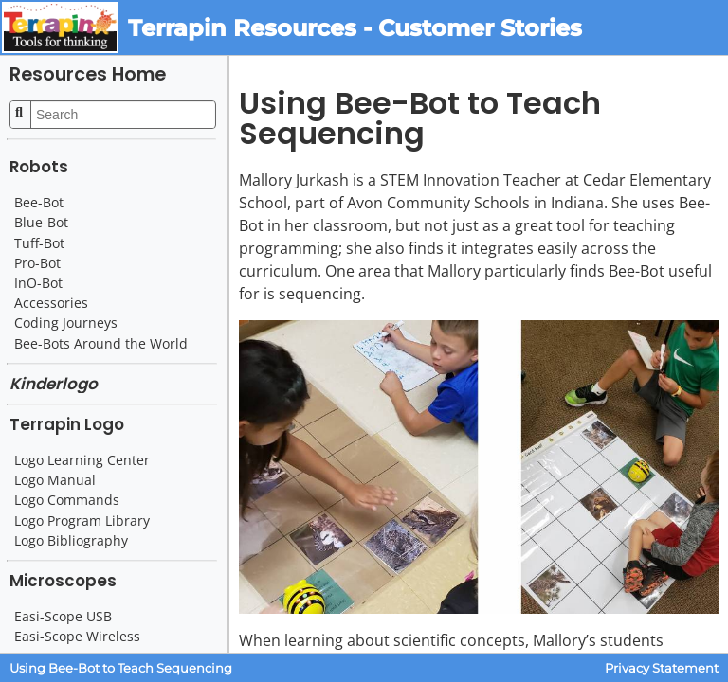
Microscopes (63, 580)
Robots (38, 166)
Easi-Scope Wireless (77, 636)
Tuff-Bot (39, 243)
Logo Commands (66, 500)
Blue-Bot (41, 222)
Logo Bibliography (71, 540)
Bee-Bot (39, 202)
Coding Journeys (66, 323)
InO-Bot (38, 283)
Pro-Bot (37, 263)
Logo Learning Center (82, 460)
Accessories (51, 303)
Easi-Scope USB (63, 616)
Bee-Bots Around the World (101, 343)
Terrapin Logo (66, 424)
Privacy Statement (662, 668)
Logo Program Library (82, 520)
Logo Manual (55, 480)
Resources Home (87, 74)
